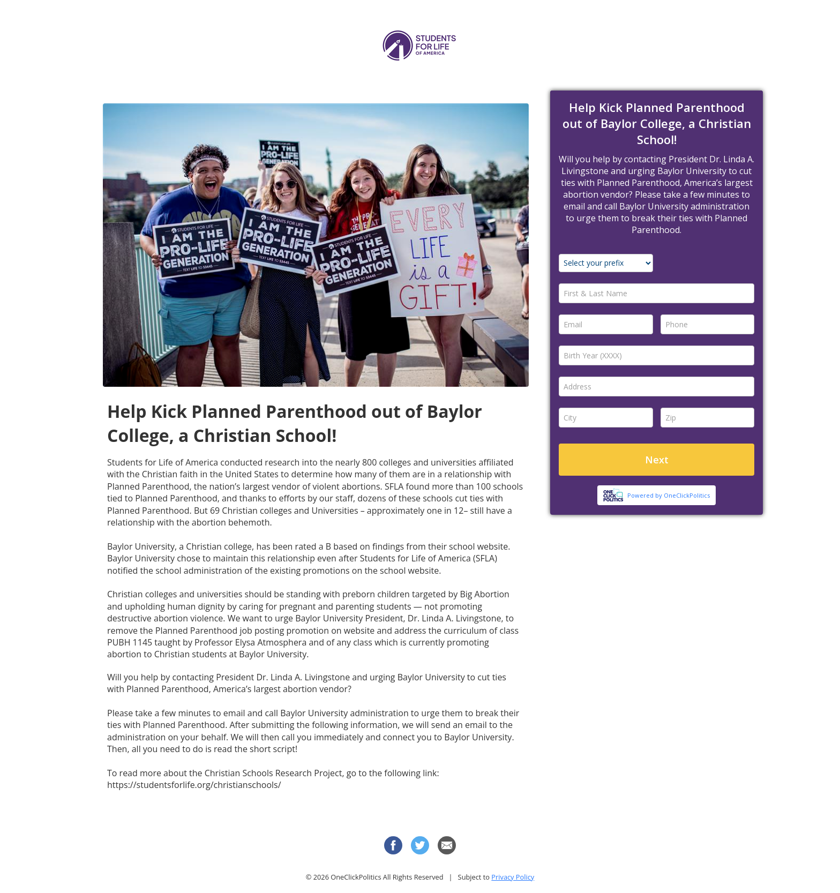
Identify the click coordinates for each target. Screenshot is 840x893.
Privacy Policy (512, 877)
